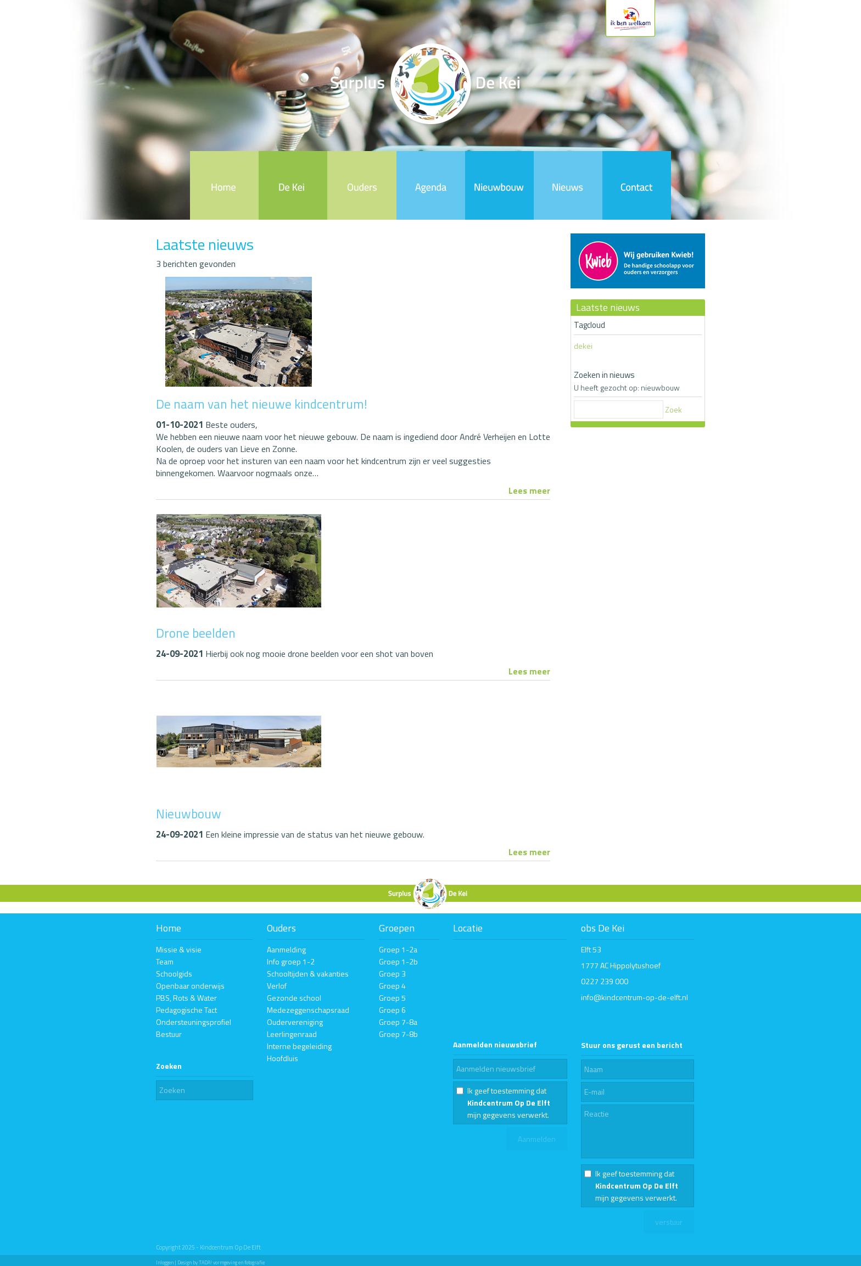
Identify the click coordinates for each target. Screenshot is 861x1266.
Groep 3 (392, 973)
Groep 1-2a (398, 949)
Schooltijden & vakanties (308, 973)
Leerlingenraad (292, 1034)
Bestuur (169, 1034)
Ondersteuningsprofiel (193, 1022)
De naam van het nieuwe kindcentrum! (261, 404)
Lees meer (529, 490)
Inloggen (165, 1262)
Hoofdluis (282, 1058)
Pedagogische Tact (186, 1010)
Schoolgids (174, 973)
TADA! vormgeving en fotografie (232, 1262)
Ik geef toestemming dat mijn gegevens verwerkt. (508, 1102)
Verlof (277, 985)
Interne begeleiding (299, 1046)
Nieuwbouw (188, 813)
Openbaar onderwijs (190, 985)
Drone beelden (196, 633)
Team (165, 961)
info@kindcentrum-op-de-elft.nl (634, 997)
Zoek (673, 409)
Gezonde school (294, 997)
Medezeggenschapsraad (308, 1010)
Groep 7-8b (398, 1034)
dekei (583, 346)
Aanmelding (286, 949)
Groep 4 (392, 985)
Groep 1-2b (398, 961)
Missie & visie (179, 949)
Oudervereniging (295, 1022)
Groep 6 (392, 1010)
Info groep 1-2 (291, 961)
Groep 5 (392, 997)
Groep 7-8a (398, 1022)
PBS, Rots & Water (186, 997)
